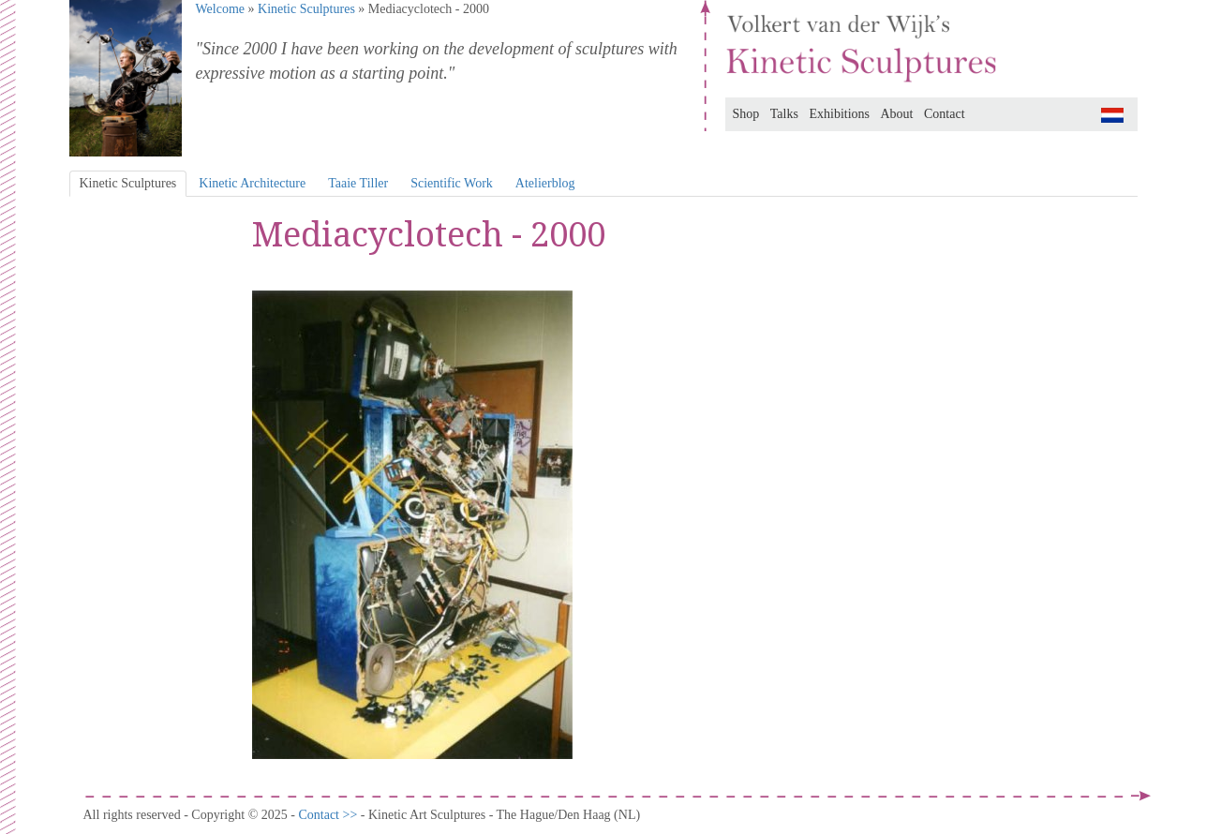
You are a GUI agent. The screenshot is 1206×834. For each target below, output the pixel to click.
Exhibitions (839, 114)
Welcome (221, 9)
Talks (784, 114)
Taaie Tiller (358, 183)
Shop (746, 114)
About (897, 114)
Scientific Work (451, 183)
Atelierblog (545, 183)
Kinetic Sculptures (306, 9)
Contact (944, 114)
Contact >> (329, 815)
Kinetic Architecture (252, 183)
